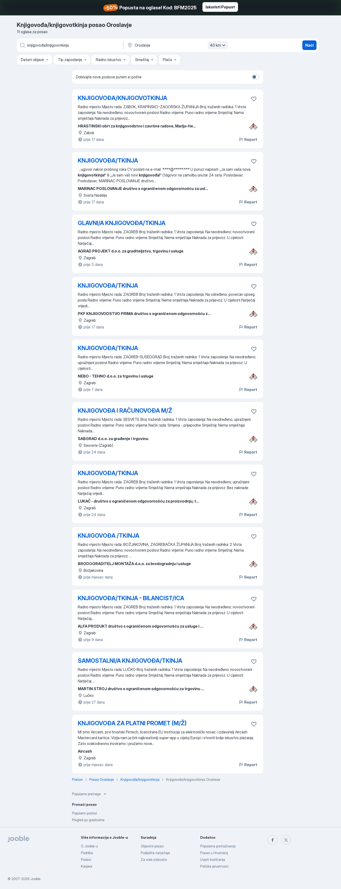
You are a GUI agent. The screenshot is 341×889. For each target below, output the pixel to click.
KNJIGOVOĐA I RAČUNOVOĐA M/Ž (125, 410)
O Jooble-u (89, 846)
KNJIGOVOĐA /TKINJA (108, 535)
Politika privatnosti (214, 866)
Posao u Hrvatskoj (214, 853)
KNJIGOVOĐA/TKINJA (108, 160)
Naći (309, 45)
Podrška (87, 853)
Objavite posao (152, 846)
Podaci (86, 859)
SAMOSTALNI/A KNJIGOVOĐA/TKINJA (130, 660)
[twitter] (286, 840)
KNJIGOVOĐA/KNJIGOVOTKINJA (122, 98)
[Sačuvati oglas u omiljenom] (254, 99)
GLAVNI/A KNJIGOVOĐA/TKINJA (121, 223)
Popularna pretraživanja (218, 846)
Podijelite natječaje (155, 853)
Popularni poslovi (84, 813)
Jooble (35, 879)
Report (247, 139)
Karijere (86, 866)
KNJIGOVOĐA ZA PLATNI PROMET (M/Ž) (132, 723)
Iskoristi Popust (220, 7)
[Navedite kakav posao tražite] (69, 45)
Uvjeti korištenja (212, 859)
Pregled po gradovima (88, 820)
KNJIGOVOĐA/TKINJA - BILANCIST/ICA (131, 598)
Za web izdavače (154, 859)
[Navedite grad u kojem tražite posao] (177, 45)
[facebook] (272, 840)
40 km (218, 45)
